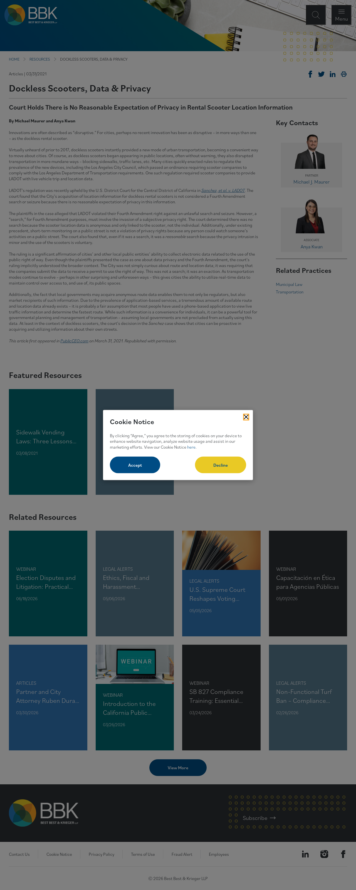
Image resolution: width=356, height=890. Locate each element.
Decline (220, 465)
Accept (135, 465)
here (191, 447)
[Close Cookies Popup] (246, 417)
